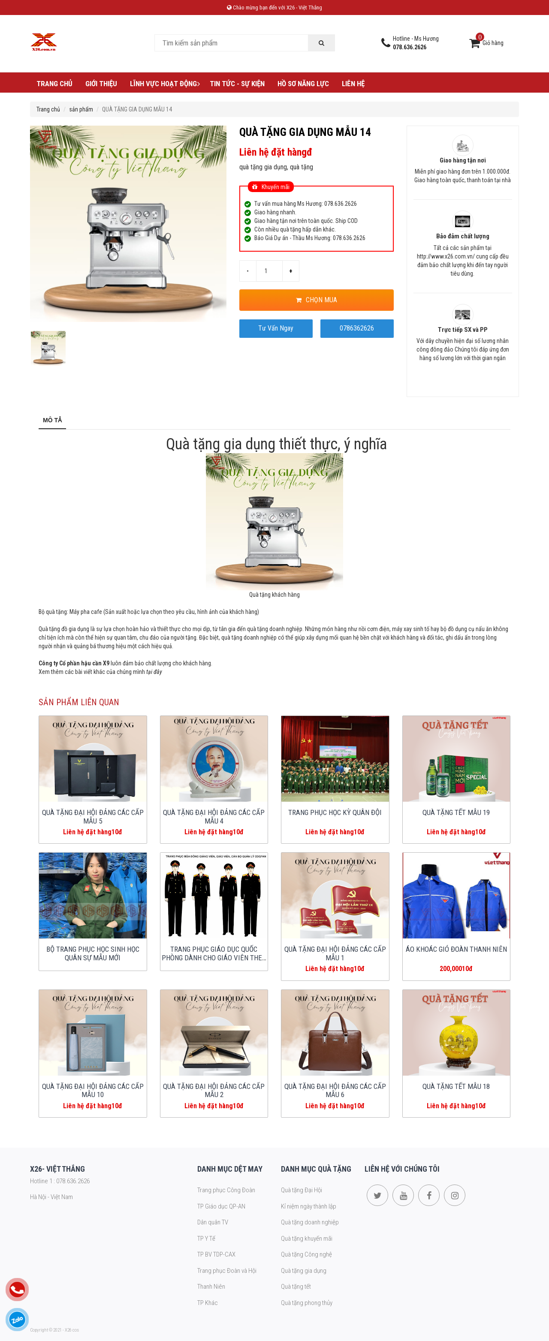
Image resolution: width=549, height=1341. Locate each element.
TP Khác (207, 1303)
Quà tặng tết (296, 1286)
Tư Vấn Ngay (275, 328)
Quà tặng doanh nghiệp (310, 1222)
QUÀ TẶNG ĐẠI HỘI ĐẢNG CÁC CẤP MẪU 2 (214, 1090)
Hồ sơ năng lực (303, 83)
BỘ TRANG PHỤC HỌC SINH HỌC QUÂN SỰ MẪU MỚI (92, 953)
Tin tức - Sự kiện (237, 83)
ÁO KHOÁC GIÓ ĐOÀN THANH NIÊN (456, 949)
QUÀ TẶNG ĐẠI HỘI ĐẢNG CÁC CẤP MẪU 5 (93, 816)
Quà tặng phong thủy (306, 1303)
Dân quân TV (212, 1222)
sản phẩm (81, 109)
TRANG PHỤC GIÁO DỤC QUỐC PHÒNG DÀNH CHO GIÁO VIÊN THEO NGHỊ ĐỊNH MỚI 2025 (214, 958)
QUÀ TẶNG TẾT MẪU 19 (456, 812)
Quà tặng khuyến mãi (306, 1238)
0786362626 (357, 328)
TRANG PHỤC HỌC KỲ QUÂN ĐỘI (335, 812)
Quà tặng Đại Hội (301, 1190)
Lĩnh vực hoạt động (165, 83)
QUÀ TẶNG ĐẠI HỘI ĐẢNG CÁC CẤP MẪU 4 (214, 816)
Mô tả (52, 420)
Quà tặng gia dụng (303, 1271)
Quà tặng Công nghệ (306, 1254)
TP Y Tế (206, 1238)
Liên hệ (353, 83)
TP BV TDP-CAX (216, 1254)
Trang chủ (54, 83)
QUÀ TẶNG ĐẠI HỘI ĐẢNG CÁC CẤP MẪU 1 (335, 953)
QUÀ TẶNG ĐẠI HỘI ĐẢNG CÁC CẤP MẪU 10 (93, 1090)
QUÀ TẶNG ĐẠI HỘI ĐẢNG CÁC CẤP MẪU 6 (335, 1090)
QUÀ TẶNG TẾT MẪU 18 (456, 1086)
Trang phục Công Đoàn (226, 1190)
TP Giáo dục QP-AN (221, 1206)
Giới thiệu (101, 83)
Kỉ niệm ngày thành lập (308, 1206)
